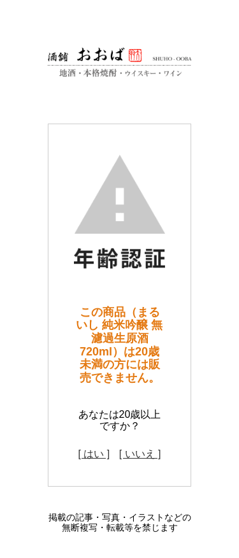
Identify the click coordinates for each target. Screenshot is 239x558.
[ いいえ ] (140, 453)
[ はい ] (94, 453)
